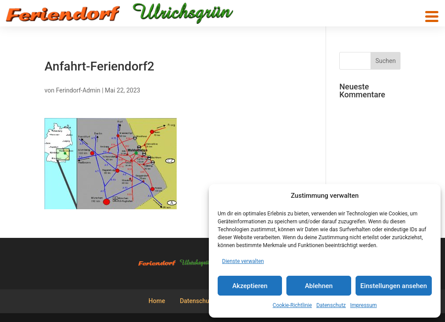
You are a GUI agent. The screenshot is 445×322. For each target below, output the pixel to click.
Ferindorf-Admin (78, 90)
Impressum (363, 305)
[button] (432, 16)
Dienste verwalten (243, 261)
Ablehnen (319, 286)
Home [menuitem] (156, 300)
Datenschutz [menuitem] (197, 300)
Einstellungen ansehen (393, 286)
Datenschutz (331, 305)
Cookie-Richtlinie (292, 305)
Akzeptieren (249, 286)
